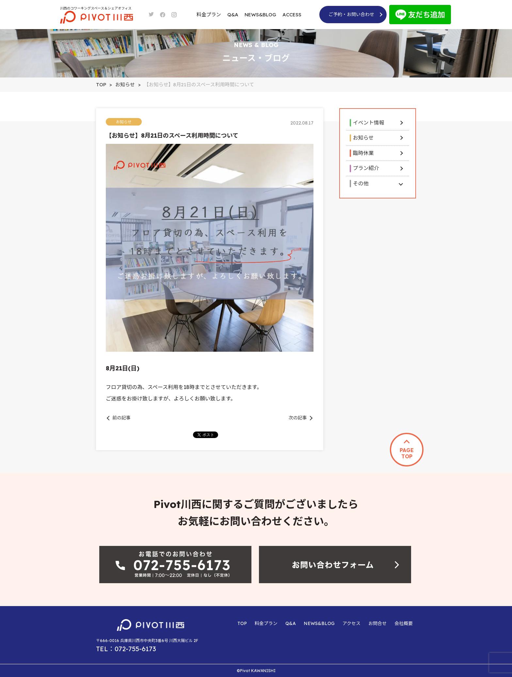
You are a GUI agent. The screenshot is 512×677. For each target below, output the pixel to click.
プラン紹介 (366, 168)
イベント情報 (368, 122)
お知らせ (363, 137)
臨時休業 (363, 153)
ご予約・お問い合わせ (351, 14)
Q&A (232, 14)
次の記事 (298, 418)
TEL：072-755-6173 (126, 649)
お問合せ (377, 623)
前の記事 (121, 418)
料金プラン (209, 14)
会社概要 (403, 623)
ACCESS (291, 14)
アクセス (351, 623)
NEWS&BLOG (260, 14)
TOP (242, 623)
